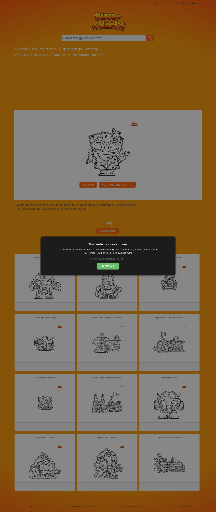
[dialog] (108, 255)
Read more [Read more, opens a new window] (126, 253)
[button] (108, 258)
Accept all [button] (108, 266)
